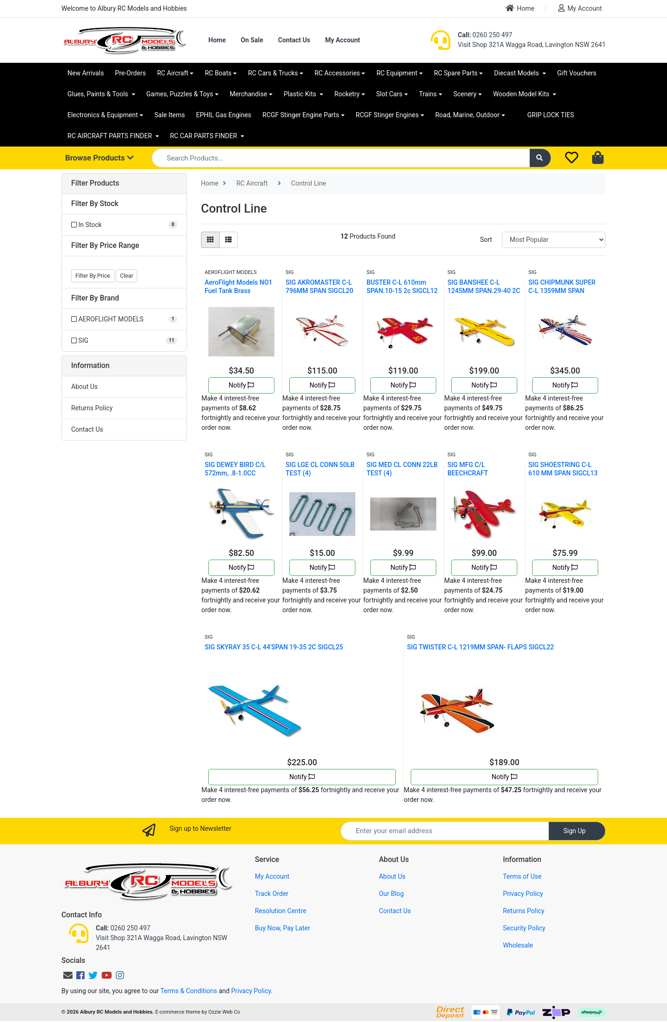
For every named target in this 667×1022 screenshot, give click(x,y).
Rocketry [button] (347, 94)
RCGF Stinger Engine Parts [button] (300, 115)
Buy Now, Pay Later (282, 928)
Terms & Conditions (188, 991)
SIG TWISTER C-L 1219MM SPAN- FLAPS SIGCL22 (480, 647)
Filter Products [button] (95, 183)
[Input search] (341, 157)
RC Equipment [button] (396, 73)
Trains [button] (428, 94)
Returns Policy (92, 408)
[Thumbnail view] (210, 240)
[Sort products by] (554, 240)
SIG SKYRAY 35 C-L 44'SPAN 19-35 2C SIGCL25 (274, 647)
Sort (486, 239)
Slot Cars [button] (389, 94)
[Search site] (540, 157)
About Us (84, 386)
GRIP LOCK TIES (550, 115)
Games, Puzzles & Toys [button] (180, 94)
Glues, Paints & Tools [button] (98, 94)
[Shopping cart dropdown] (599, 158)
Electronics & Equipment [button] (102, 115)
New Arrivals (85, 73)
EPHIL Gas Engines (224, 115)
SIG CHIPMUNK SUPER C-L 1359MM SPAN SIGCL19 (561, 291)
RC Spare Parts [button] (456, 73)
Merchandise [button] (248, 94)
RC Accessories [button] (337, 73)
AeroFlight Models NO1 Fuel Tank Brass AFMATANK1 (239, 291)
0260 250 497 (485, 35)
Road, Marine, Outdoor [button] (467, 115)
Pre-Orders (130, 73)
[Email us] (68, 975)
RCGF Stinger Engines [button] (387, 115)
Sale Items (169, 115)
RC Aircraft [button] (172, 73)
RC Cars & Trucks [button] (273, 73)
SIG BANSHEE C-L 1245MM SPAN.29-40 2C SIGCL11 (483, 291)
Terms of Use (522, 876)
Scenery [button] (465, 94)
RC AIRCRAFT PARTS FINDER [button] (110, 136)
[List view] (228, 240)
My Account (580, 8)
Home (520, 8)
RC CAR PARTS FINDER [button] (204, 136)
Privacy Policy (523, 893)
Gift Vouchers (577, 73)
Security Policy (524, 928)
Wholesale (518, 945)
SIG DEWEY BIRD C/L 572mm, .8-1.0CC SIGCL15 (235, 473)
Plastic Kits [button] (301, 94)
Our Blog (391, 893)
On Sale (251, 40)
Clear (126, 276)
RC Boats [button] (218, 73)
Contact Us (294, 40)
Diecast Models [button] (517, 73)
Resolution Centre (280, 911)
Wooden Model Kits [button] (522, 94)
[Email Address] (444, 831)
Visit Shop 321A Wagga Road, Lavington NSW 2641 (532, 44)
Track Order (271, 893)
